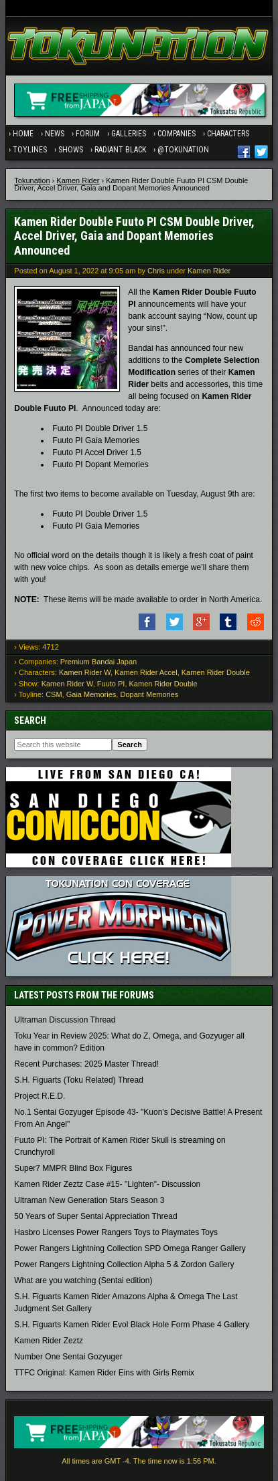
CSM (54, 694)
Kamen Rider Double (216, 672)
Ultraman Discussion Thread (64, 1020)
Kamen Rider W (85, 672)
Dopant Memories (149, 694)
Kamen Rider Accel (146, 672)
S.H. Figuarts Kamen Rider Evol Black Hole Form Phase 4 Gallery (131, 1324)
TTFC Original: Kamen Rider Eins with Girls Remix (104, 1372)
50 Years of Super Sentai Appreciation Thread (95, 1216)
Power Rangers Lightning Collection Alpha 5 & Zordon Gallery (124, 1264)
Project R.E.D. (39, 1096)
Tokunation (32, 180)
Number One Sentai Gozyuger (68, 1356)
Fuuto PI (111, 684)
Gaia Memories (91, 694)
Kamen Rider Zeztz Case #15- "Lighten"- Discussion (107, 1184)
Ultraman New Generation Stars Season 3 (89, 1200)
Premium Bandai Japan (98, 662)
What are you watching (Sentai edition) (83, 1280)
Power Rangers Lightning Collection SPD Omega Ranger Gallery (130, 1248)
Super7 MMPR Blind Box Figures (73, 1168)
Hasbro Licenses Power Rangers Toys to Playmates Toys (116, 1232)
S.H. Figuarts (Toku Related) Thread (78, 1080)
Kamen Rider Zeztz (48, 1340)
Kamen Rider (77, 180)
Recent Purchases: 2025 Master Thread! (86, 1064)
